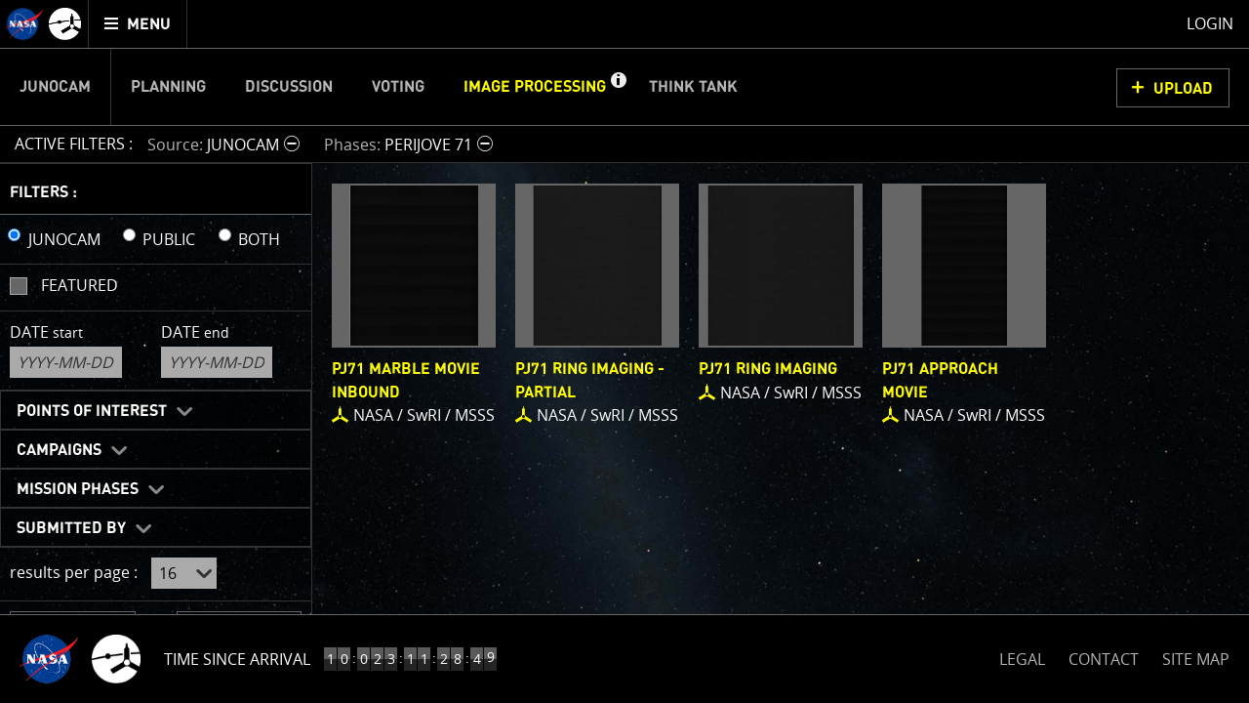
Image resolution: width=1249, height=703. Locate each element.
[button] (617, 87)
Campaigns (59, 450)
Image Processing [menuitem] (534, 87)
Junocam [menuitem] (55, 87)
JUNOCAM (64, 239)
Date (46, 332)
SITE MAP (1195, 659)
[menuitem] (138, 24)
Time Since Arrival (237, 659)
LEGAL (1022, 655)
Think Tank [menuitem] (693, 87)
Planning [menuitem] (168, 87)
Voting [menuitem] (398, 87)
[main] (624, 351)
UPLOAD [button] (1183, 89)
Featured (79, 285)
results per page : (74, 572)
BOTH (259, 239)
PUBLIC (168, 239)
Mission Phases (78, 489)
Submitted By (71, 528)
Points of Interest (92, 411)
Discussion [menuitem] (289, 87)
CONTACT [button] (1103, 659)
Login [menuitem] (1210, 23)
